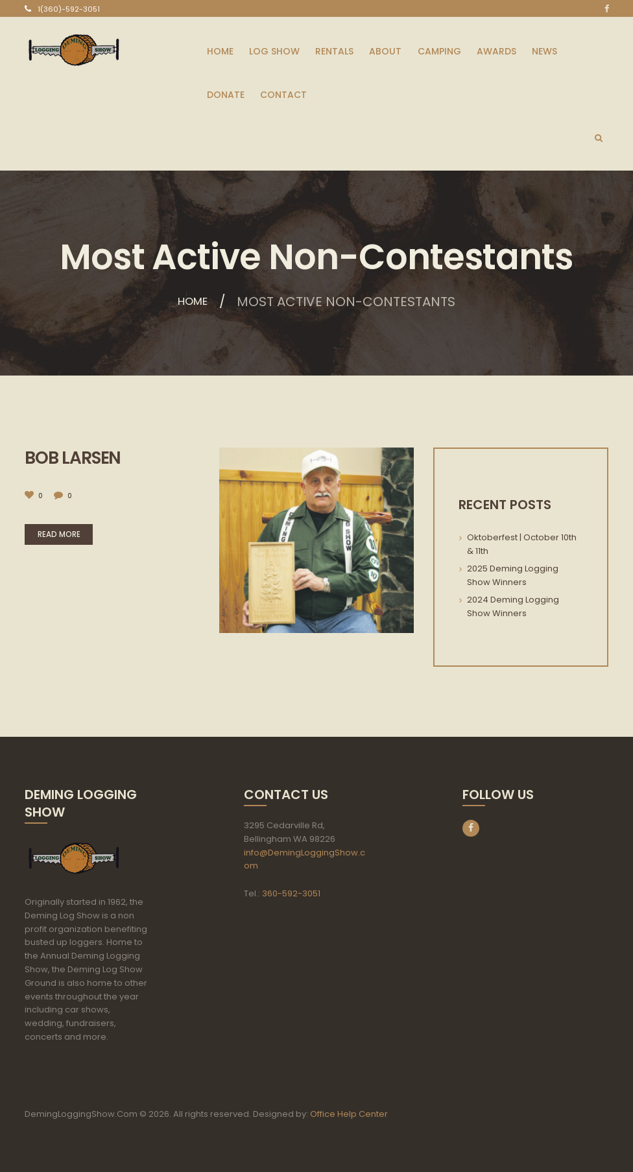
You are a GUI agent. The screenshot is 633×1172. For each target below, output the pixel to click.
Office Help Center (349, 1114)
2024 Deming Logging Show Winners (513, 606)
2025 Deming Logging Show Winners (512, 575)
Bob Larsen (75, 457)
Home (192, 301)
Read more (66, 534)
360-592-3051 (291, 893)
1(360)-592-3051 (69, 9)
